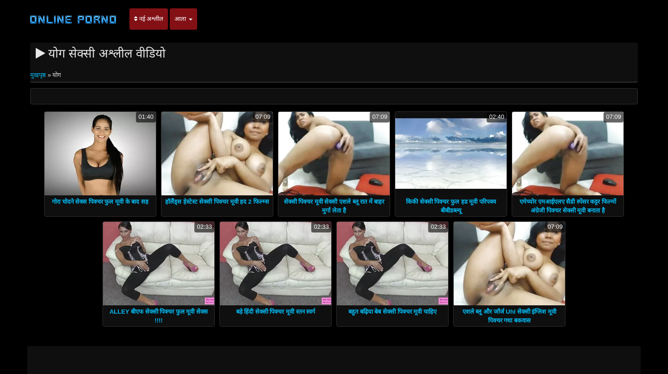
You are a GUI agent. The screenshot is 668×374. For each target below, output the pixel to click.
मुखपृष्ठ (39, 74)
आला (183, 18)
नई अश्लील (148, 18)
